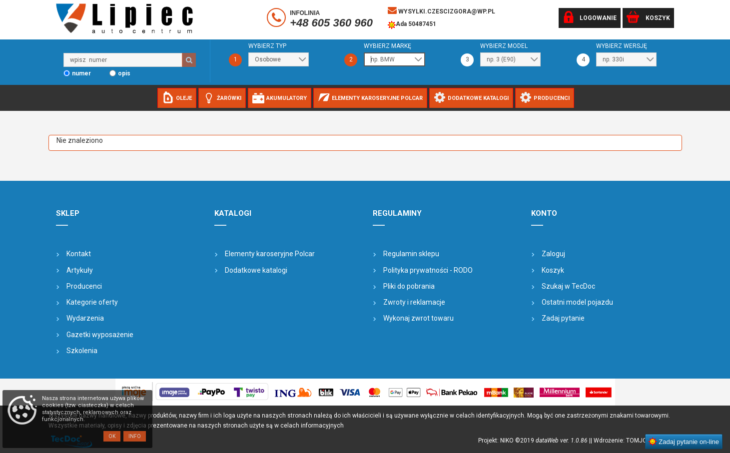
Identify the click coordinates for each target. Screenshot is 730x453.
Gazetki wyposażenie (99, 335)
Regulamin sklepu (411, 254)
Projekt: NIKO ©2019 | (534, 440)
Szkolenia (81, 351)
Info (134, 436)
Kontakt (78, 254)
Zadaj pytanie (563, 318)
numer (81, 73)
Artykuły (79, 270)
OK (111, 436)
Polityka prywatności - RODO (428, 270)
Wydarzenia (85, 318)
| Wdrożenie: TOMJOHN (624, 440)
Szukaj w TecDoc (568, 286)
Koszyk (553, 270)
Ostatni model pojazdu (577, 302)
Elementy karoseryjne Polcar (270, 254)
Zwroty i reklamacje (414, 302)
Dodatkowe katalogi (256, 270)
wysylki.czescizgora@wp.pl (441, 10)
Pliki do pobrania (409, 286)
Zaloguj (553, 254)
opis (124, 73)
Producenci (84, 286)
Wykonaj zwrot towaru (418, 318)
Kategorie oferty (92, 302)
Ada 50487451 (412, 25)
